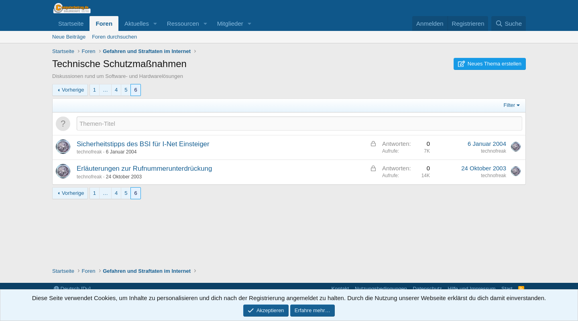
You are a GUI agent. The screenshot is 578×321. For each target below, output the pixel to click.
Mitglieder (230, 23)
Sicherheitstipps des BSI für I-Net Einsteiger (143, 144)
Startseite (70, 23)
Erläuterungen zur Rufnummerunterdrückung (144, 168)
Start (506, 289)
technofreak (89, 152)
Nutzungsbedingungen (381, 289)
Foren (104, 23)
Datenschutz (427, 289)
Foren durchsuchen (114, 37)
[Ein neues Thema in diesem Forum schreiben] (299, 124)
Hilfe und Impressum (471, 289)
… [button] (105, 90)
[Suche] (508, 23)
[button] (155, 23)
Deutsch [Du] (72, 289)
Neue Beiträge (68, 37)
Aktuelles (136, 23)
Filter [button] (509, 105)
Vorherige (73, 90)
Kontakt (340, 289)
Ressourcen (183, 23)
